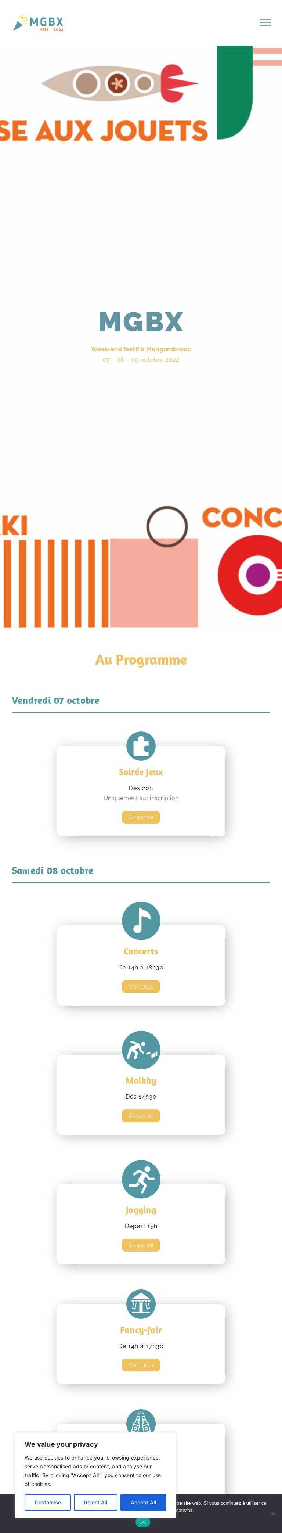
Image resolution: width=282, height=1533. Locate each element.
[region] (95, 1475)
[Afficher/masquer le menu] (265, 22)
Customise (48, 1502)
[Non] (272, 1513)
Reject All (96, 1502)
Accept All (143, 1502)
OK (142, 1522)
